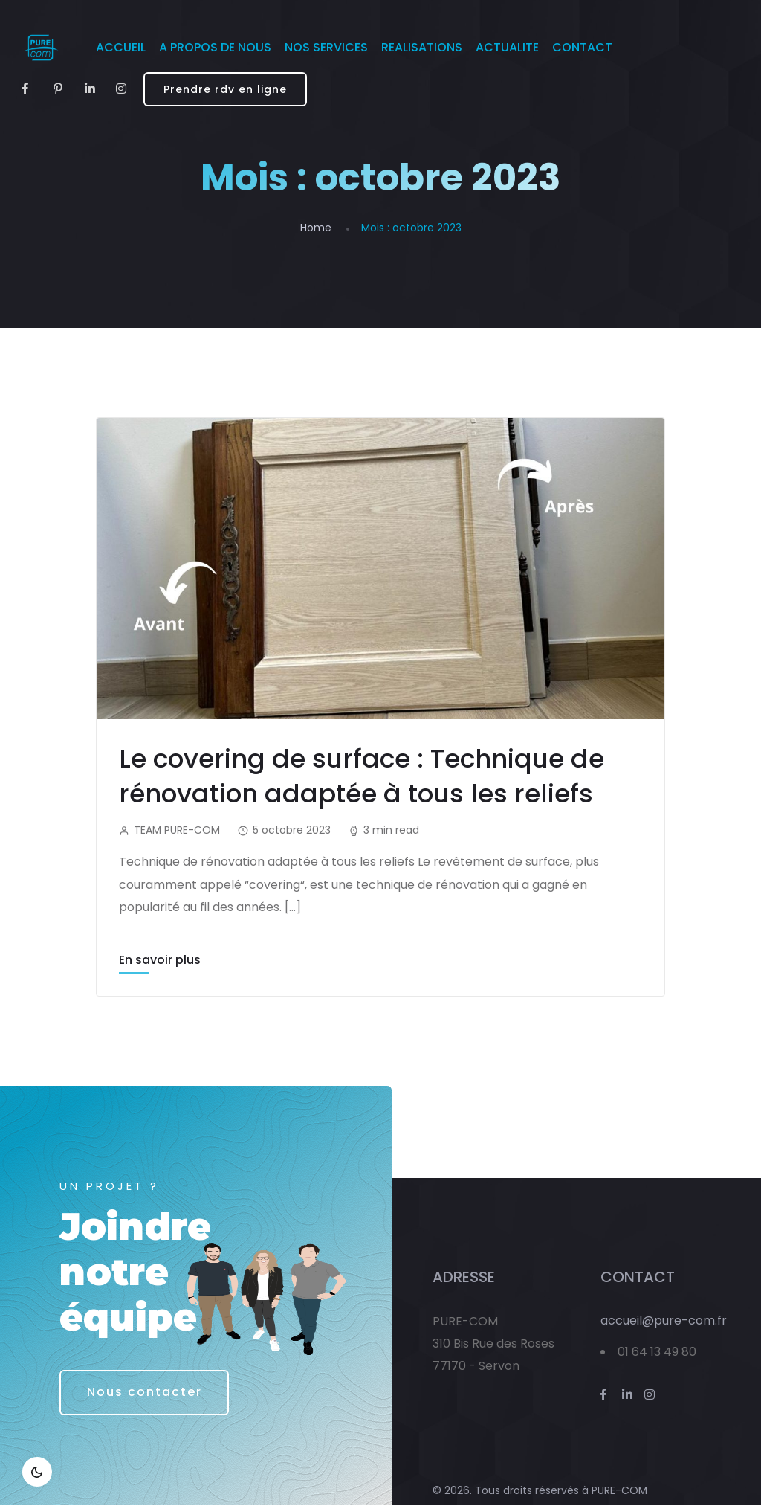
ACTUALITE (507, 47)
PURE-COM (619, 1495)
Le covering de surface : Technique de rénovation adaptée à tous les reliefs (365, 775)
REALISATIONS (421, 47)
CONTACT (582, 47)
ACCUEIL (121, 47)
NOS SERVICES (326, 47)
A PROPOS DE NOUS (215, 47)
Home (315, 227)
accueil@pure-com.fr (663, 1324)
